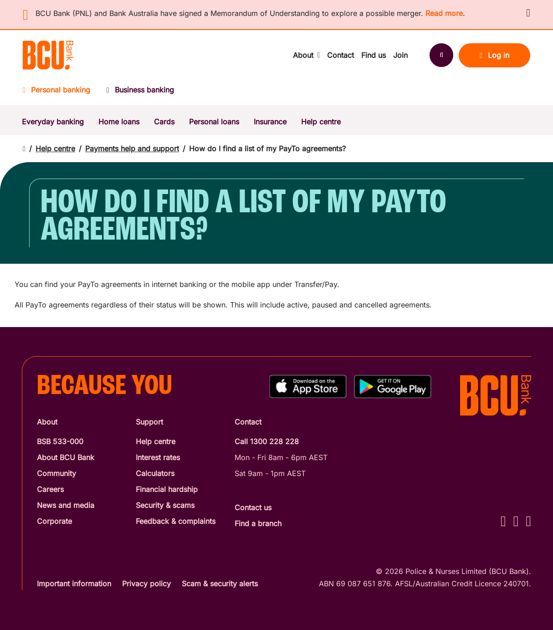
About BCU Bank (65, 457)
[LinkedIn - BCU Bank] (528, 521)
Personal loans (214, 121)
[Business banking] (140, 92)
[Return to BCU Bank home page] (48, 55)
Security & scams (165, 505)
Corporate (54, 521)
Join (400, 55)
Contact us (253, 507)
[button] (528, 12)
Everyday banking (53, 121)
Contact (340, 55)
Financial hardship (167, 489)
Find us (373, 55)
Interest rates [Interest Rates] (158, 457)
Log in (494, 55)
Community (56, 473)
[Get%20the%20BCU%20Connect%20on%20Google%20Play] (392, 386)
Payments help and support (132, 148)
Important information (74, 583)
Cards (164, 121)
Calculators (155, 473)
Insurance (270, 121)
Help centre (321, 121)
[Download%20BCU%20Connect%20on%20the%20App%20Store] (308, 386)
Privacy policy (146, 583)
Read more (444, 13)
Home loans (118, 121)
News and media (65, 505)
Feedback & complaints (175, 521)
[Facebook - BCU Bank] (503, 521)
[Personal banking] (60, 92)
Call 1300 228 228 (267, 441)
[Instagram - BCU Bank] (516, 521)
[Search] (441, 55)
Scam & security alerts (220, 583)
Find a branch (258, 523)
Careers (50, 489)
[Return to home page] (24, 149)
